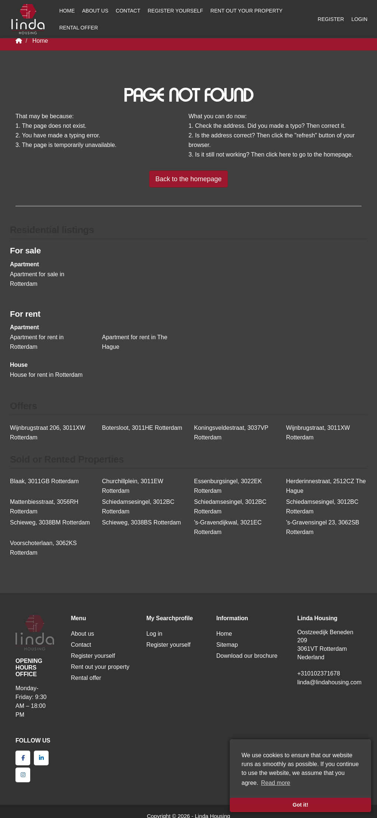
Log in (154, 634)
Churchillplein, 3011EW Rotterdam (132, 486)
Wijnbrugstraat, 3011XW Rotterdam (318, 432)
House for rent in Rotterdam (46, 375)
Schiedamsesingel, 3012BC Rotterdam (138, 507)
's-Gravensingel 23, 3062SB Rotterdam (322, 527)
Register (331, 19)
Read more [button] (275, 783)
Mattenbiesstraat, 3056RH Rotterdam (44, 507)
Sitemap (227, 645)
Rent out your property (247, 11)
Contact (128, 11)
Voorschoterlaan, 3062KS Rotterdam (43, 548)
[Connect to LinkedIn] (41, 758)
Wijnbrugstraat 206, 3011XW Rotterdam (47, 432)
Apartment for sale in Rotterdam (37, 279)
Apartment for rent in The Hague (135, 342)
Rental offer (78, 28)
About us (95, 11)
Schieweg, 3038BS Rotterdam (141, 522)
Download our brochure (246, 656)
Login (359, 19)
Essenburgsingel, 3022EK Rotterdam (228, 486)
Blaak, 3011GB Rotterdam (44, 481)
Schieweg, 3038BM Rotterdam (50, 522)
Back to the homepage (188, 179)
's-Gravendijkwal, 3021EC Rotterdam (228, 527)
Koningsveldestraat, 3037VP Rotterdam (231, 432)
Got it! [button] (300, 805)
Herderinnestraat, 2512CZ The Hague (326, 486)
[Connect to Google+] (22, 775)
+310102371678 (318, 673)
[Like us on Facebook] (22, 758)
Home (67, 11)
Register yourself (175, 11)
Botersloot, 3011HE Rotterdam (142, 428)
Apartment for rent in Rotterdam (37, 342)
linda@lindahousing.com (329, 682)
